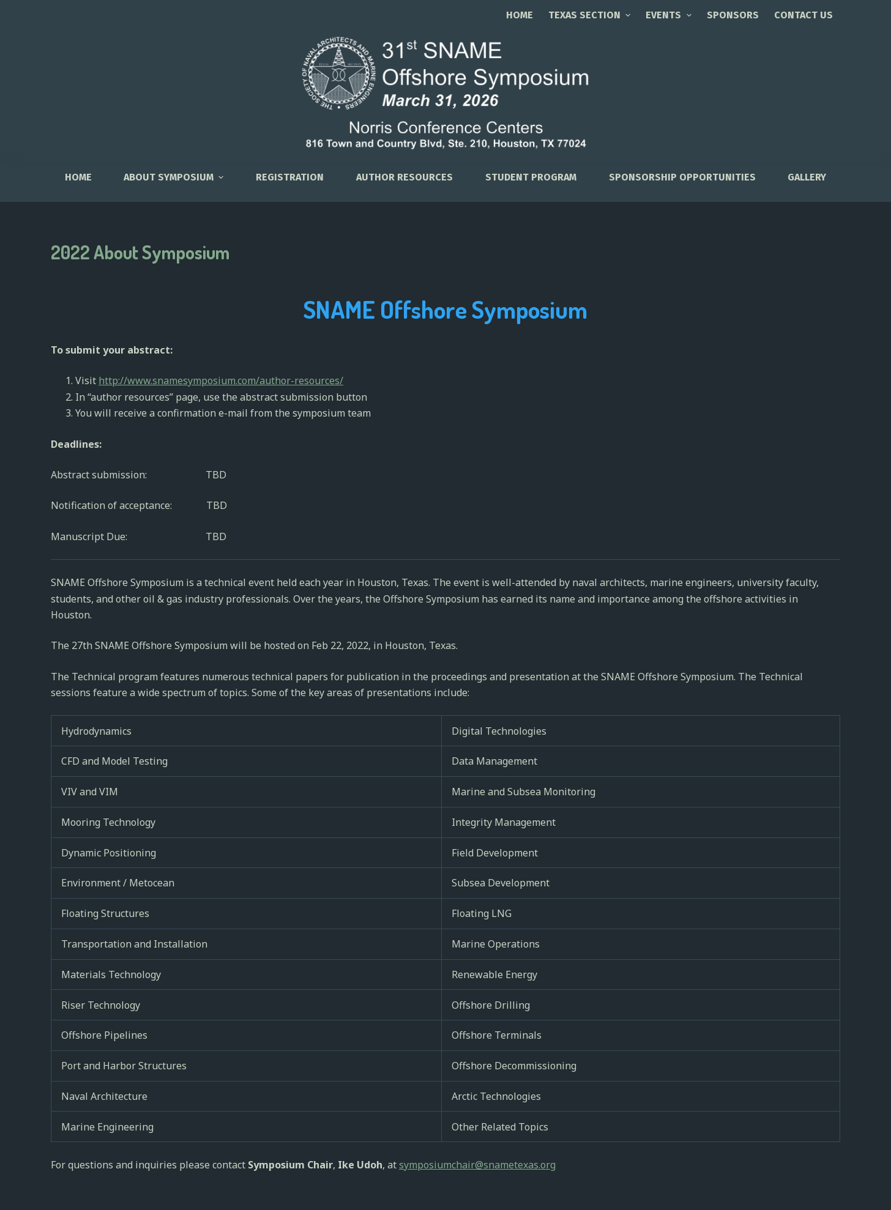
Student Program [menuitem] (530, 177)
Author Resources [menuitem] (404, 177)
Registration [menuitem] (290, 177)
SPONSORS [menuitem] (733, 15)
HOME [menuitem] (78, 177)
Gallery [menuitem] (807, 177)
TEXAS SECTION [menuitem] (590, 15)
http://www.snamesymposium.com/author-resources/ (221, 380)
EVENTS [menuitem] (670, 15)
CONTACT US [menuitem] (803, 15)
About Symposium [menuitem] (175, 177)
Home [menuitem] (519, 15)
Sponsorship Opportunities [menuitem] (682, 177)
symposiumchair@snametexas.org (477, 1164)
